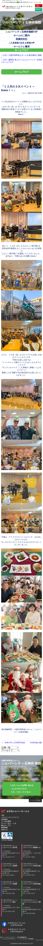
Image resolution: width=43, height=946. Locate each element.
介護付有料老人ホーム (11, 851)
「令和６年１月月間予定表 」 (15, 743)
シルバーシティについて (10, 817)
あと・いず (8, 823)
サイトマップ (39, 940)
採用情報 (4, 827)
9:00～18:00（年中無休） (21, 788)
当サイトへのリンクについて (8, 937)
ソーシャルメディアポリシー (8, 939)
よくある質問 (6, 821)
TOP (2, 815)
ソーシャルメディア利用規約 (26, 939)
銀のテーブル (6, 825)
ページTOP (36, 800)
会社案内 (4, 819)
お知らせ (4, 829)
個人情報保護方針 (22, 937)
